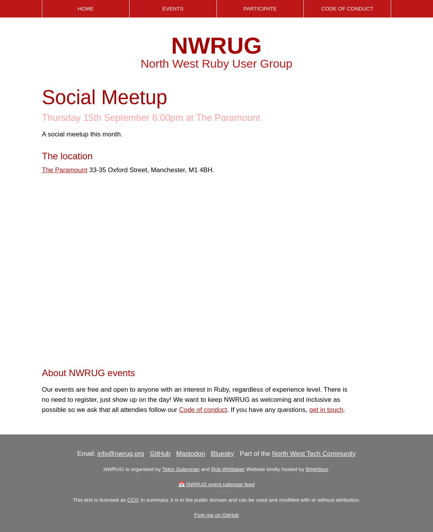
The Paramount (64, 170)
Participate (260, 9)
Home (86, 9)
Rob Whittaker (227, 469)
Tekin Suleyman (180, 469)
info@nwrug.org (120, 453)
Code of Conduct (347, 9)
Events (172, 9)
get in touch (326, 409)
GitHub (160, 453)
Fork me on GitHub (216, 515)
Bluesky (222, 453)
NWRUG (216, 46)
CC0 (132, 500)
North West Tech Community (314, 453)
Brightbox (317, 469)
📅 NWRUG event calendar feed (216, 484)
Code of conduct (203, 409)
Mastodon (190, 453)
